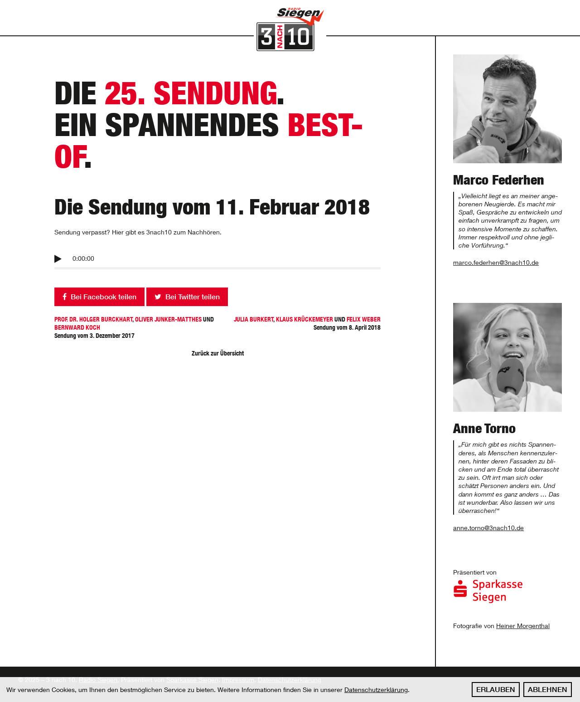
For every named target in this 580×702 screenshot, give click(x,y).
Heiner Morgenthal (523, 625)
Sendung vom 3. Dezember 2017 (136, 327)
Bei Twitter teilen (187, 296)
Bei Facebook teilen (99, 296)
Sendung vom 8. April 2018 (299, 323)
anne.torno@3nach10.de (488, 527)
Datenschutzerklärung (376, 689)
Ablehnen (547, 689)
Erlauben (495, 689)
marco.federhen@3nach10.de (496, 262)
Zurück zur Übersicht (218, 353)
